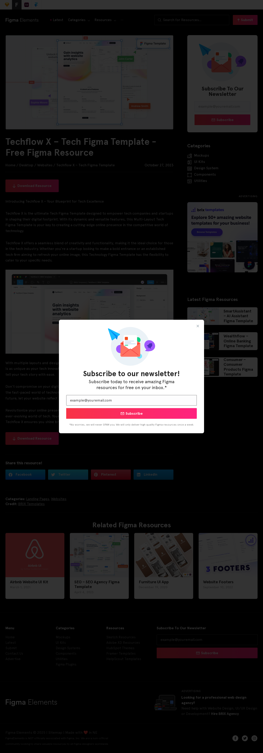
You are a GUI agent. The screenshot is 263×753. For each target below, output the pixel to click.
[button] (198, 326)
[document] (131, 376)
